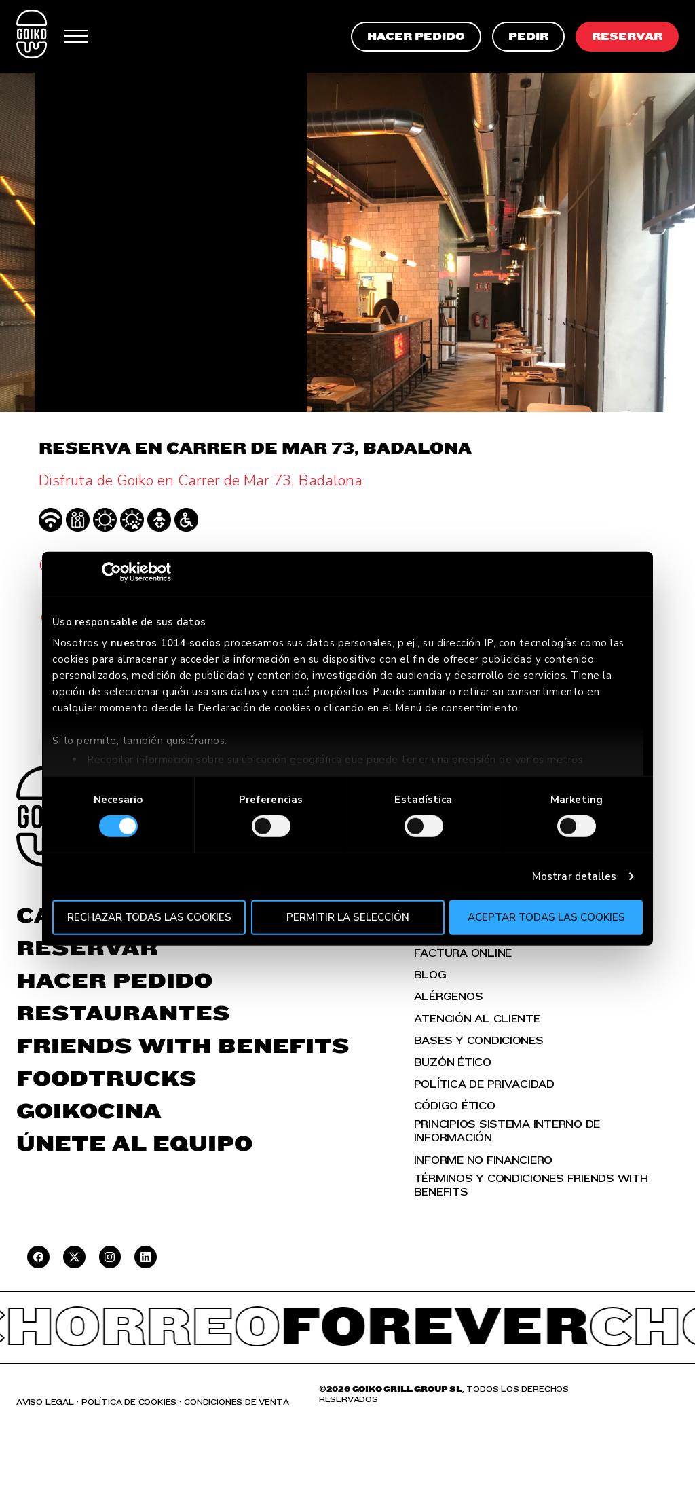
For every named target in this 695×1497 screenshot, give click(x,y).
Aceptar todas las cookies (546, 917)
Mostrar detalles (574, 876)
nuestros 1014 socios (166, 643)
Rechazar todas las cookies (149, 917)
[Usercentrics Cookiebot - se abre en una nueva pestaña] (111, 571)
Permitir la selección (347, 917)
